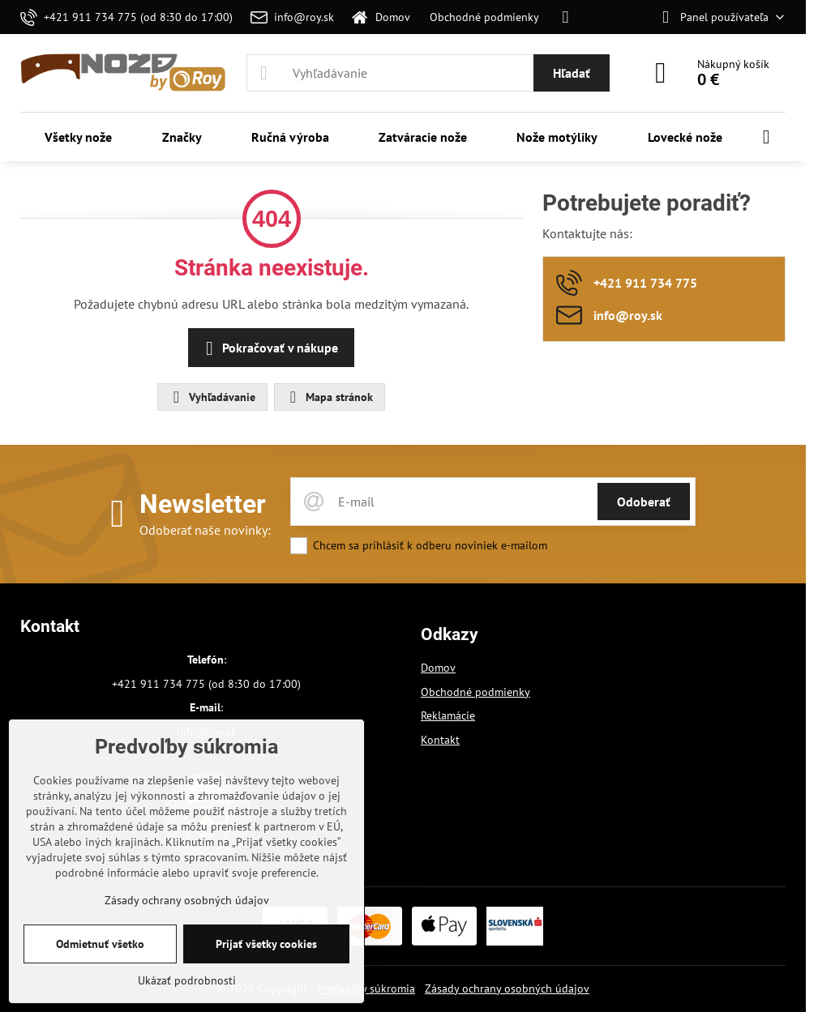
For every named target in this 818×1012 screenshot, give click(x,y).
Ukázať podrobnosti (187, 980)
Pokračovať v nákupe (268, 348)
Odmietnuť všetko (100, 944)
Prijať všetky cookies (266, 944)
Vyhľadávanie (211, 397)
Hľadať (571, 73)
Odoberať (643, 501)
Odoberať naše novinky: (205, 530)
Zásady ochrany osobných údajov (507, 988)
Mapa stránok (329, 397)
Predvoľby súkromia (366, 988)
